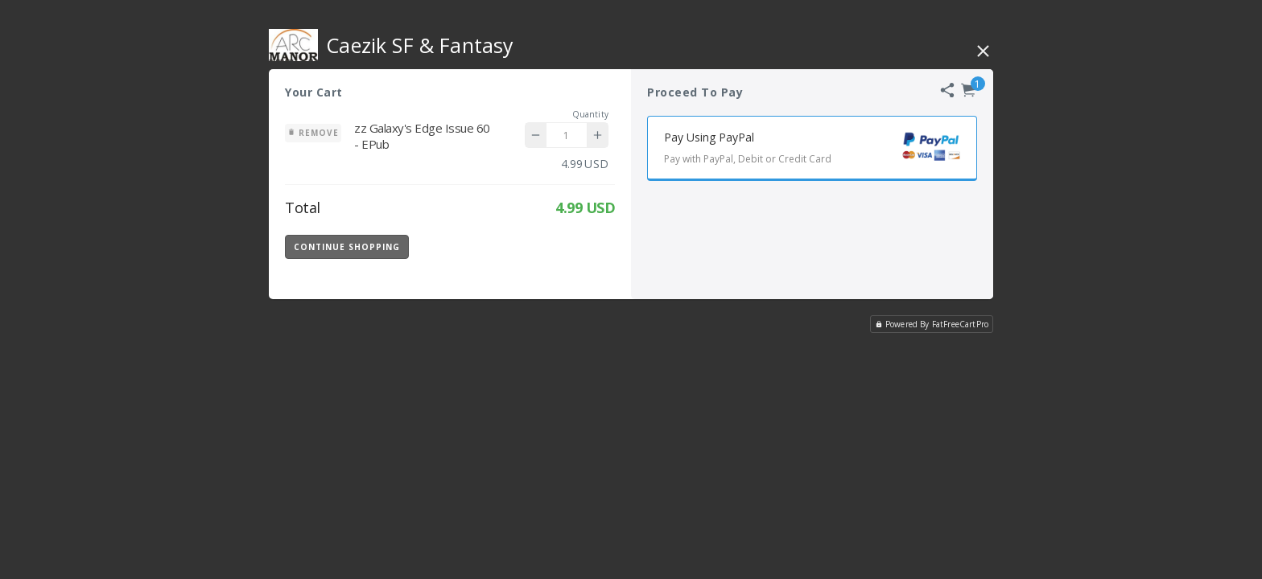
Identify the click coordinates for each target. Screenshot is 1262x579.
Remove (313, 132)
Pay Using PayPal (820, 149)
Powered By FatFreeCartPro (931, 324)
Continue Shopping (347, 247)
